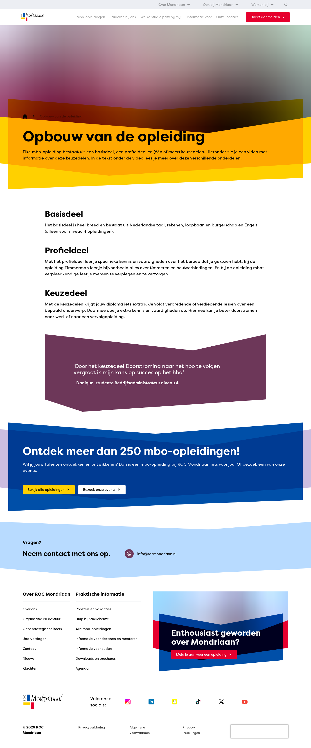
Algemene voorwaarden (140, 730)
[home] (32, 17)
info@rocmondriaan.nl (150, 553)
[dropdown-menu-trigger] (268, 17)
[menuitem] (174, 4)
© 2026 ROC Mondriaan (33, 730)
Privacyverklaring (91, 727)
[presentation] (259, 731)
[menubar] (216, 4)
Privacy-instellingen (191, 730)
